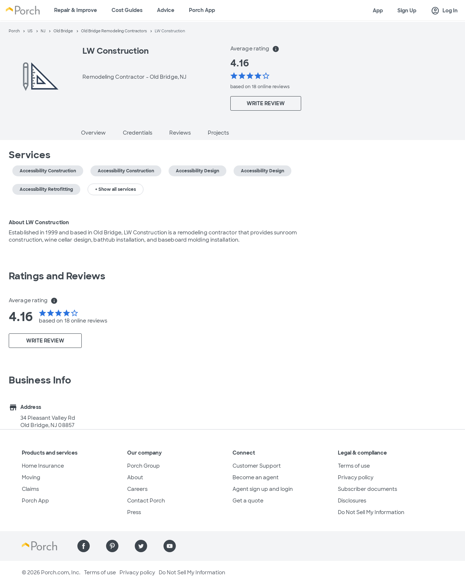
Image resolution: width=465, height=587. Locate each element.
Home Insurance (43, 466)
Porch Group (143, 466)
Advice (165, 10)
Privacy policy (355, 477)
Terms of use (354, 466)
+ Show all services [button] (115, 189)
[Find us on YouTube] (169, 546)
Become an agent (255, 477)
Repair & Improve (75, 10)
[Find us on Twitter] (141, 546)
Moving (31, 477)
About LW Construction (39, 222)
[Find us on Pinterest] (112, 546)
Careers (137, 489)
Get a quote (247, 500)
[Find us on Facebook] (83, 546)
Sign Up (406, 10)
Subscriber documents (367, 489)
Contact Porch (146, 500)
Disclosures (352, 500)
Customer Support (256, 466)
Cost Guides (127, 10)
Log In (444, 11)
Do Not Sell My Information (371, 512)
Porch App (202, 10)
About (135, 477)
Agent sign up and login (262, 489)
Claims (30, 489)
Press (134, 512)
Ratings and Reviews (57, 276)
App (378, 10)
